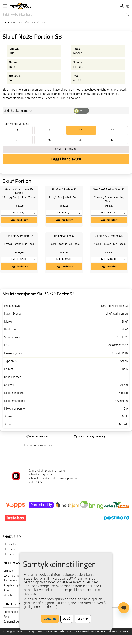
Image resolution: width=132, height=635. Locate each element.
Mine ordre (9, 549)
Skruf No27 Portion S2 (19, 236)
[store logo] (20, 6)
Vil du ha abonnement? (17, 110)
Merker (6, 22)
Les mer (83, 618)
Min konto (9, 544)
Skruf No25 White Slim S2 (109, 189)
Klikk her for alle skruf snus (38, 445)
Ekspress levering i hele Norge (91, 436)
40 (81, 140)
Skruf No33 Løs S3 (64, 236)
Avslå (66, 618)
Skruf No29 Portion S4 (109, 236)
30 (49, 140)
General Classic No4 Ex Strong (19, 191)
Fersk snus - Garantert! (39, 436)
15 (112, 130)
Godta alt (50, 618)
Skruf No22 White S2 (64, 189)
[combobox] (62, 14)
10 (81, 130)
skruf (16, 22)
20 (17, 140)
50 (112, 140)
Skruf (125, 321)
